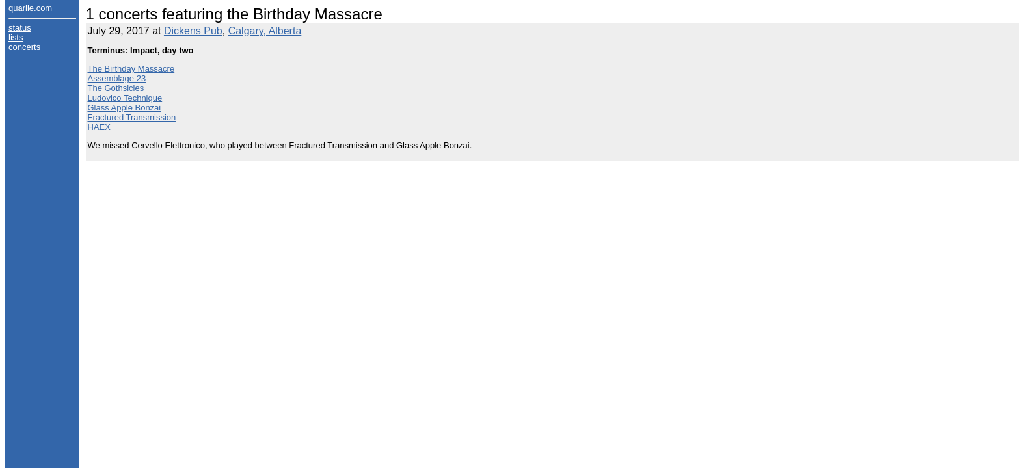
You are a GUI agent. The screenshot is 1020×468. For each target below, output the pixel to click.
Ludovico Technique (125, 98)
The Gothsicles (116, 88)
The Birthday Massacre (131, 68)
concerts (24, 47)
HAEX (99, 127)
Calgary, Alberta (265, 30)
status (19, 27)
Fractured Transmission (132, 117)
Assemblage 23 (117, 78)
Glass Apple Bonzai (124, 107)
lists (15, 37)
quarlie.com (30, 8)
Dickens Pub (193, 30)
